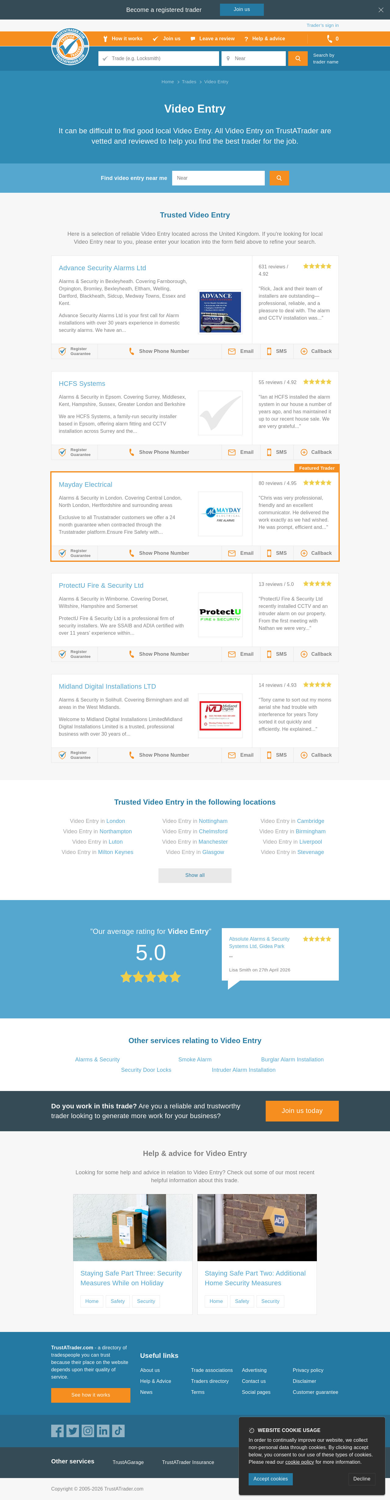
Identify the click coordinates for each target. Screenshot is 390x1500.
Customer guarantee (315, 1392)
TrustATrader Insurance (188, 1462)
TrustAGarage (128, 1462)
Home (91, 1301)
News (146, 1392)
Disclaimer (304, 1381)
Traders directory (210, 1381)
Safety (118, 1301)
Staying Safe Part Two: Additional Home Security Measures (255, 1278)
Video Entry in (97, 821)
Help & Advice (155, 1381)
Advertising (254, 1370)
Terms (198, 1392)
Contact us (254, 1381)
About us (150, 1370)
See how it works (90, 1395)
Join (242, 9)
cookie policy (299, 1462)
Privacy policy (308, 1370)
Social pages (256, 1392)
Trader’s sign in (323, 25)
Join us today (302, 1110)
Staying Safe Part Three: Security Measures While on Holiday (131, 1278)
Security (146, 1301)
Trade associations (212, 1370)
